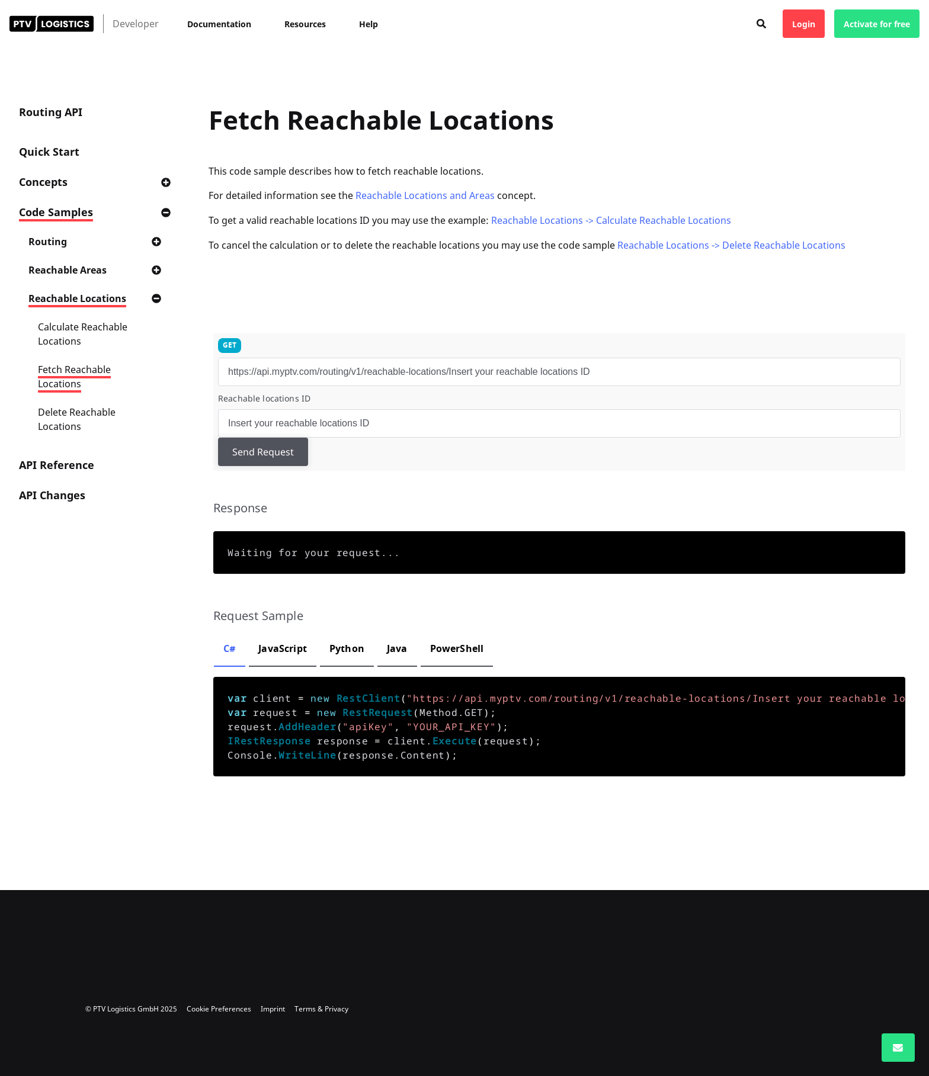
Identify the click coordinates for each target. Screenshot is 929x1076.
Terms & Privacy (321, 1009)
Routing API (50, 112)
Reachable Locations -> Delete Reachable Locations (731, 245)
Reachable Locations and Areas (425, 195)
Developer (136, 23)
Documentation (219, 24)
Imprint (273, 1009)
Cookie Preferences (219, 1009)
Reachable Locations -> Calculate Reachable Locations (611, 220)
